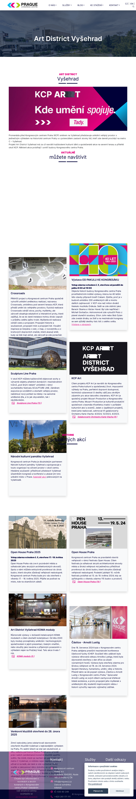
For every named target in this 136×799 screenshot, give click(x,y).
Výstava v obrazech (81, 332)
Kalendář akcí (39, 484)
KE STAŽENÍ (96, 5)
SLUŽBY (66, 5)
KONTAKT (113, 5)
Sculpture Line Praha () (29, 410)
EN (131, 3)
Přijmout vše (98, 791)
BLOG (80, 5)
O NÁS (52, 5)
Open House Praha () (88, 588)
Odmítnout (120, 791)
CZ (126, 3)
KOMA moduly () (25, 663)
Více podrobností (95, 784)
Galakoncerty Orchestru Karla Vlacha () (97, 424)
